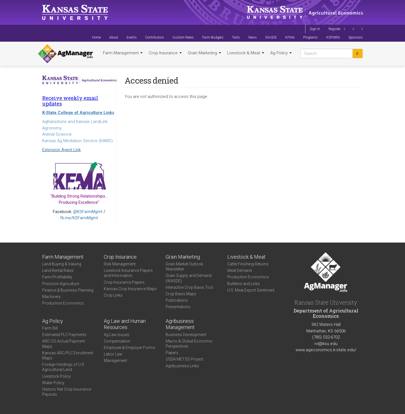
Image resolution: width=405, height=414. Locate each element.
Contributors (154, 37)
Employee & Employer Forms (129, 347)
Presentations (178, 307)
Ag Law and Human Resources (125, 324)
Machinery (51, 296)
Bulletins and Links (243, 283)
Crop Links (113, 295)
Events (132, 37)
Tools (236, 37)
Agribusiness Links (182, 366)
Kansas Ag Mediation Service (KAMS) (77, 140)
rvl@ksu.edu (326, 343)
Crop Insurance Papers (124, 282)
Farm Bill (50, 328)
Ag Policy (281, 52)
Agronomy (52, 128)
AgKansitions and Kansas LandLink (74, 121)
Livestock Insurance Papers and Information (128, 273)
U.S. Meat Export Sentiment (250, 290)
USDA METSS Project (184, 359)
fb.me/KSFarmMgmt (79, 217)
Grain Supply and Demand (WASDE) (189, 278)
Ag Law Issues (116, 334)
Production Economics (63, 303)
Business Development (186, 334)
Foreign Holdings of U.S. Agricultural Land (63, 367)
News (252, 37)
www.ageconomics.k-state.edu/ (326, 349)
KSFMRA (333, 37)
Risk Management (120, 264)
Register (334, 29)
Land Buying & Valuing (61, 264)
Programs (310, 37)
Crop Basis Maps (181, 294)
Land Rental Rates (58, 270)
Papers (172, 352)
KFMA (290, 37)
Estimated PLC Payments (64, 334)
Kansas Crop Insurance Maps (130, 289)
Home (96, 37)
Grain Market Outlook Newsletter (184, 266)
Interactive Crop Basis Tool (189, 287)
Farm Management (123, 52)
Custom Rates (183, 37)
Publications (177, 300)
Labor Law (113, 354)
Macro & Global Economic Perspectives (189, 343)
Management (115, 360)
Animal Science (57, 134)
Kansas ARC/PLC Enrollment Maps (67, 355)
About (113, 37)
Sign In (315, 29)
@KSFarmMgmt (87, 211)
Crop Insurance (165, 52)
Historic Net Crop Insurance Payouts (66, 392)
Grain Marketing (204, 52)
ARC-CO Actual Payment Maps (63, 343)
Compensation (117, 341)
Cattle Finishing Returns (248, 264)
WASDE (271, 37)
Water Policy (53, 383)
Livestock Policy (56, 376)
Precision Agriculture (60, 283)
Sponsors (355, 37)
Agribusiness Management (180, 324)
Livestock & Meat (245, 52)
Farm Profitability (57, 277)
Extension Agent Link (61, 149)
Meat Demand (239, 270)
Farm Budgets (213, 37)
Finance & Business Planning (67, 290)
